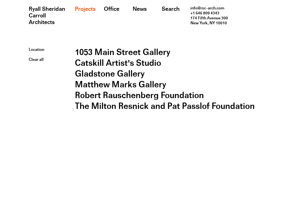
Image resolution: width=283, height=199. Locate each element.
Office (111, 9)
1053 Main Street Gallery (122, 52)
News (140, 9)
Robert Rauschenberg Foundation (139, 95)
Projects (85, 9)
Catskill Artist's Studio (118, 63)
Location (36, 49)
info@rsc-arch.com (207, 8)
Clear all (36, 59)
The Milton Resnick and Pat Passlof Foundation (165, 106)
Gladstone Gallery (110, 74)
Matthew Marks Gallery (120, 84)
